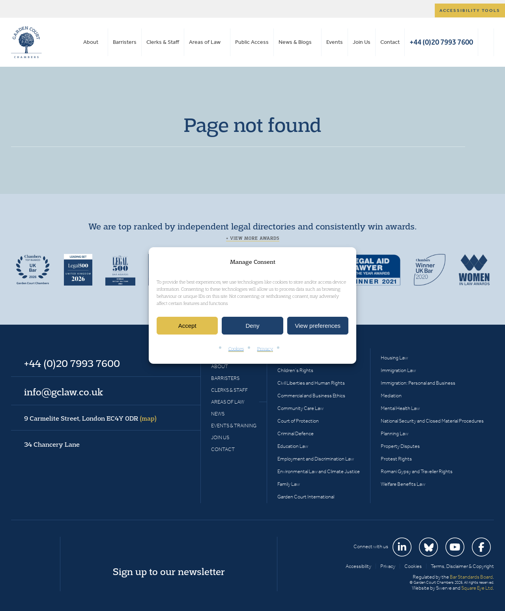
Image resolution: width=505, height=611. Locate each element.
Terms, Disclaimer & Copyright (462, 566)
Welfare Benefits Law (403, 484)
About (90, 42)
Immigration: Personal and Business (418, 383)
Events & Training (233, 426)
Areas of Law (205, 42)
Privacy (265, 349)
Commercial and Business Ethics (311, 396)
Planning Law (394, 433)
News (217, 414)
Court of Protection (298, 421)
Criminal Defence (295, 433)
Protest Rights (396, 459)
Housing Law (394, 358)
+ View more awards (252, 238)
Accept (187, 325)
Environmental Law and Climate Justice (318, 471)
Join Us (361, 42)
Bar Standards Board (471, 577)
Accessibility (358, 566)
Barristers (125, 42)
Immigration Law (398, 370)
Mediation (391, 396)
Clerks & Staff (162, 42)
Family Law (288, 484)
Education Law (292, 446)
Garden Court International (305, 497)
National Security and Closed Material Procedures (432, 421)
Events (334, 42)
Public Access (252, 42)
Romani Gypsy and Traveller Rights (417, 471)
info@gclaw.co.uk (63, 392)
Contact (390, 42)
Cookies (236, 349)
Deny (252, 325)
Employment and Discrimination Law (315, 459)
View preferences (318, 325)
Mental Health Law (400, 408)
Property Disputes (400, 446)
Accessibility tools (470, 10)
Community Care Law (300, 408)
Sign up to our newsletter (169, 571)
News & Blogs (295, 42)
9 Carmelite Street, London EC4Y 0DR (90, 418)
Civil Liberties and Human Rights (311, 383)
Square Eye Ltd (477, 588)
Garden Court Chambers (26, 42)
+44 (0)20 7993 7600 (441, 42)
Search (486, 42)
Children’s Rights (295, 370)
